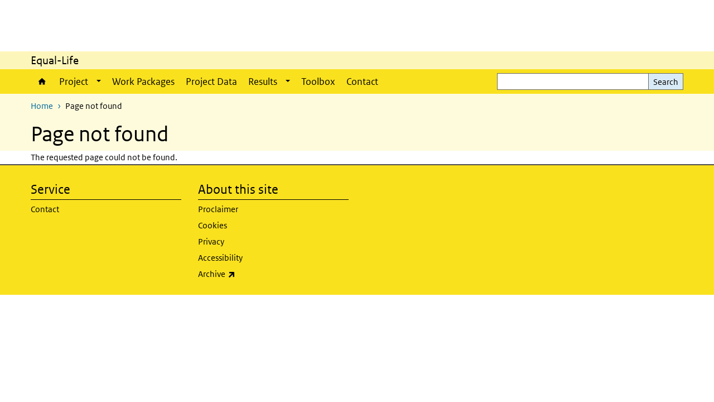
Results (262, 81)
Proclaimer (218, 209)
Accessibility (220, 257)
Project (73, 81)
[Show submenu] (99, 81)
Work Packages (143, 81)
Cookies (212, 225)
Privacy (211, 241)
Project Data (211, 81)
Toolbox (318, 81)
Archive (273, 274)
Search (665, 81)
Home (42, 81)
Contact (362, 81)
